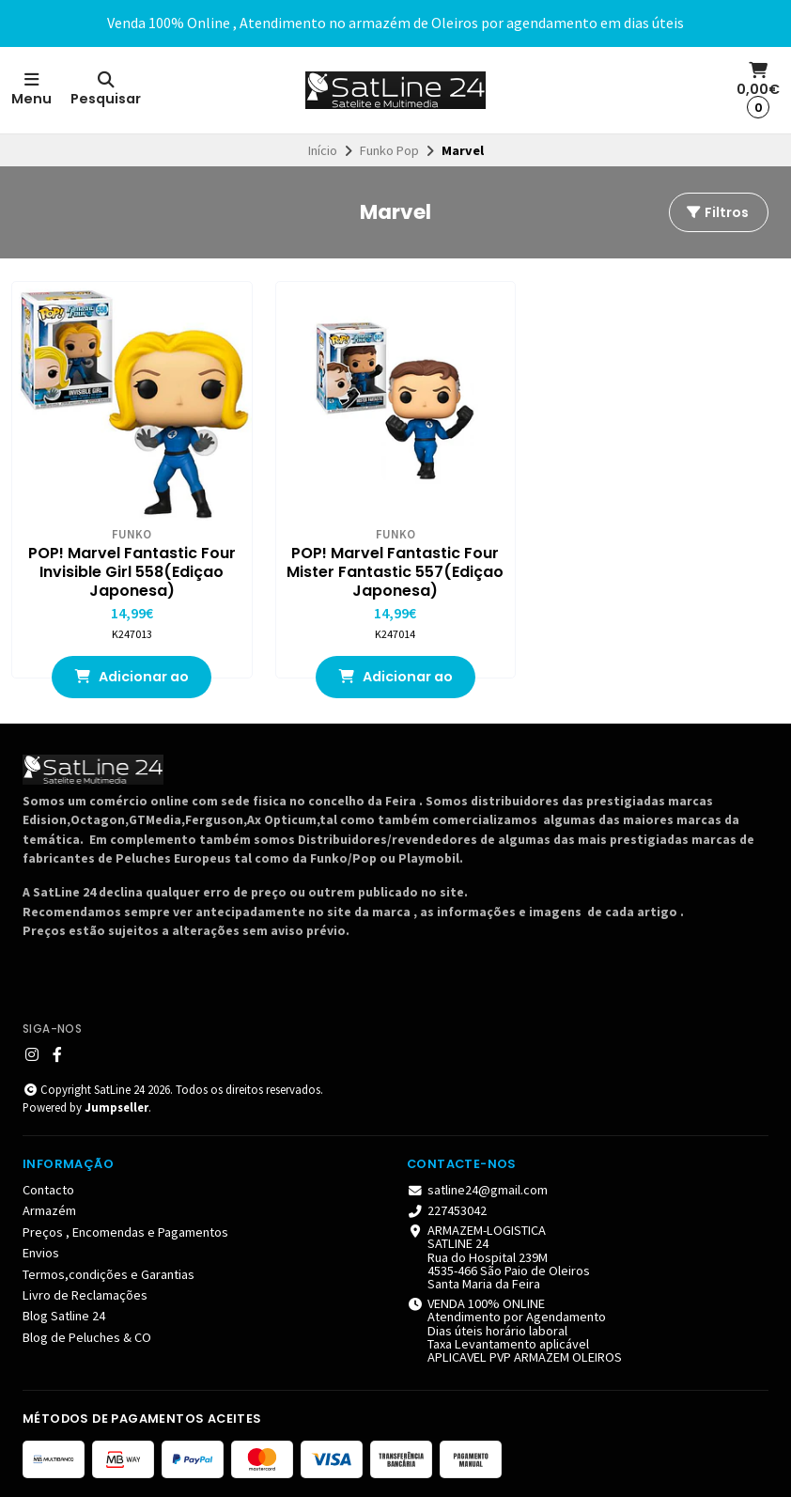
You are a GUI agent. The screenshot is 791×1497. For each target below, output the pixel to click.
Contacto (48, 1189)
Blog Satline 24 (64, 1315)
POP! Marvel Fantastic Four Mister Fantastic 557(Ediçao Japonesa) (395, 572)
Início (322, 150)
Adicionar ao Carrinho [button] (131, 682)
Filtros (717, 212)
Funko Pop (389, 150)
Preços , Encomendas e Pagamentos (125, 1232)
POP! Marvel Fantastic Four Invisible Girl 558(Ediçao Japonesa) (132, 572)
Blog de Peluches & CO (87, 1337)
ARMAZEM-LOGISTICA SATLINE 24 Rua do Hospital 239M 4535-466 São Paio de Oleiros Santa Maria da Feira (498, 1257)
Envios (41, 1252)
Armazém (49, 1210)
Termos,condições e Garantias (108, 1274)
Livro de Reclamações (85, 1295)
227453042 (447, 1210)
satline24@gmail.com (477, 1189)
